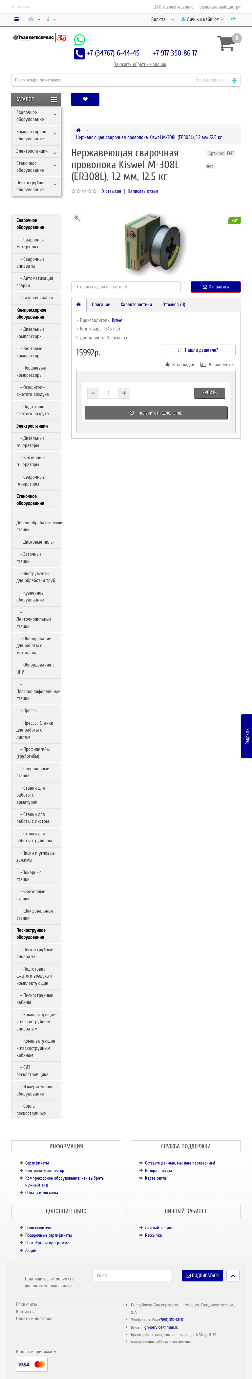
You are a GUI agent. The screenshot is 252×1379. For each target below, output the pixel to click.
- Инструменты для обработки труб (35, 577)
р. (162, 19)
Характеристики (136, 304)
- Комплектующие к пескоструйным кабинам (35, 1048)
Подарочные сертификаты (48, 1235)
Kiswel (117, 320)
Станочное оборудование (30, 166)
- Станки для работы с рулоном (34, 837)
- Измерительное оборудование (34, 1090)
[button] (219, 99)
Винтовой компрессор (44, 1170)
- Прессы (26, 710)
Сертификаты (37, 1163)
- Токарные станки (29, 876)
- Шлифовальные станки (34, 914)
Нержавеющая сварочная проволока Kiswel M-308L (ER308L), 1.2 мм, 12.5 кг (149, 137)
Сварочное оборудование (30, 115)
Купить (209, 393)
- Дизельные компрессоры (30, 332)
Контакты (25, 1312)
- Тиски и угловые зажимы (35, 856)
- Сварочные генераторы (30, 480)
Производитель (38, 1228)
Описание (101, 304)
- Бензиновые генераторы (31, 461)
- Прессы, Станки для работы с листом (34, 730)
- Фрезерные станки (30, 895)
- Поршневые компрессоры (31, 371)
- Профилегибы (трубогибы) (33, 752)
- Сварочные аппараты (30, 262)
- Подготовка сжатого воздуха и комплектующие (34, 976)
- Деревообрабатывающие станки (38, 523)
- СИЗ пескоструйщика (32, 1070)
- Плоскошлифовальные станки (38, 691)
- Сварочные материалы (30, 243)
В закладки (179, 365)
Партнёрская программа (47, 1243)
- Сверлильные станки (32, 772)
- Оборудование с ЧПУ (35, 668)
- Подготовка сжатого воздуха (32, 410)
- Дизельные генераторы (30, 441)
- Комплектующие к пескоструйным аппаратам (35, 1022)
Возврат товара (158, 1170)
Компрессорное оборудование (31, 135)
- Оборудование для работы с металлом (33, 646)
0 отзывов (111, 191)
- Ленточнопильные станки (34, 619)
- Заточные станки (29, 557)
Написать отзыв (143, 191)
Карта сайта (155, 1178)
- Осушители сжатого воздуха (32, 390)
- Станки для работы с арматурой (30, 795)
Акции (30, 1250)
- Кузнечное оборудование (30, 596)
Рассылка (153, 1235)
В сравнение (216, 365)
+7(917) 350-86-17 (171, 1319)
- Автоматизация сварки (34, 281)
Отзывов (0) (173, 304)
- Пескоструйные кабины (34, 998)
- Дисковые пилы (34, 542)
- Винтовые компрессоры (29, 352)
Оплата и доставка (41, 1192)
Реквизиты (26, 1304)
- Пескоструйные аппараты (34, 953)
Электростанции (32, 151)
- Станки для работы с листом (32, 817)
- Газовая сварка (34, 298)
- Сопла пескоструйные (31, 1109)
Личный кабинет (160, 1228)
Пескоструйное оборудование (31, 186)
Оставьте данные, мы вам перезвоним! (180, 1163)
